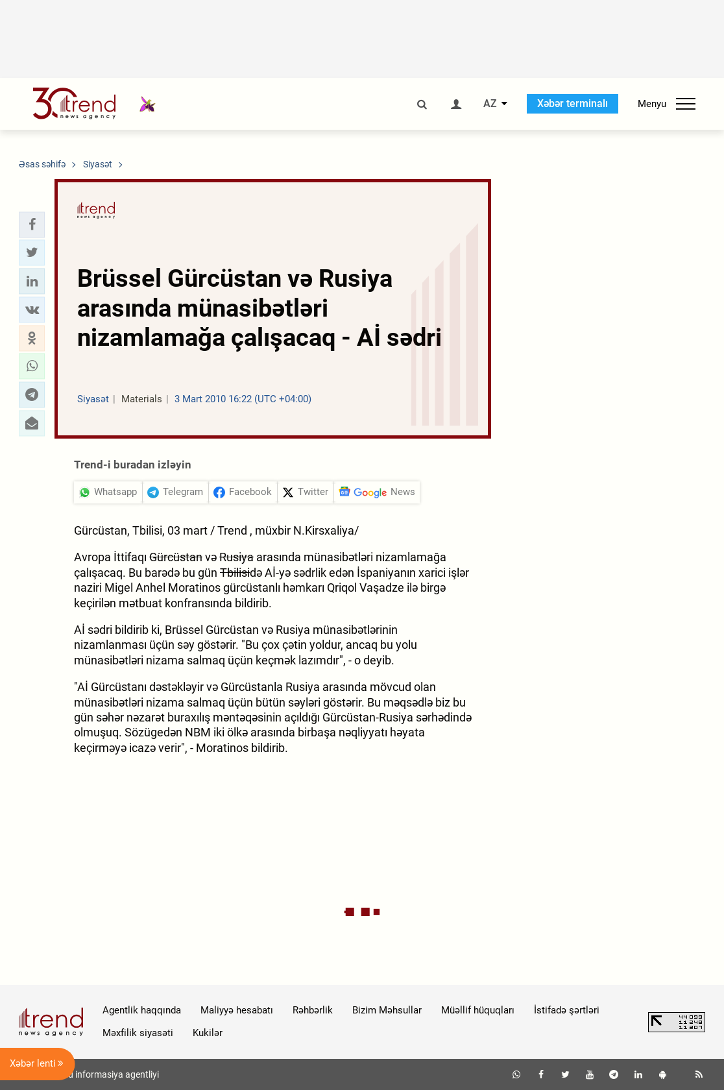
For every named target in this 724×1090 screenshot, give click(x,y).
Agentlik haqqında (142, 1010)
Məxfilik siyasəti (138, 1033)
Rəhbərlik (313, 1010)
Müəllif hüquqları (477, 1010)
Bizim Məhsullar (387, 1010)
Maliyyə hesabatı (236, 1010)
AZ (490, 104)
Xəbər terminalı (572, 103)
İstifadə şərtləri (566, 1010)
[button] (32, 224)
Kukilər (208, 1033)
